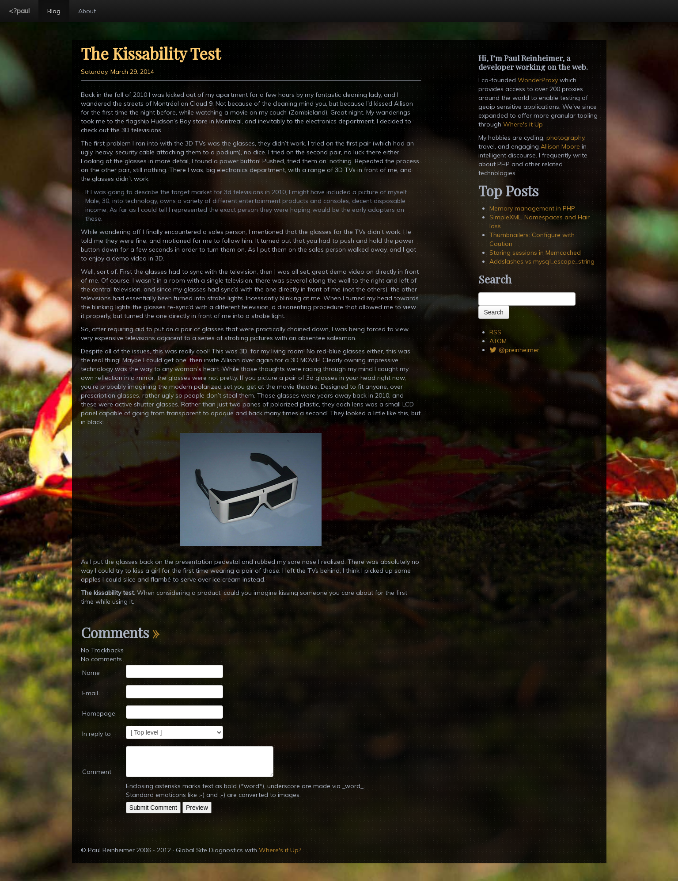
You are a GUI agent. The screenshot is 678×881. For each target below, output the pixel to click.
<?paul (19, 10)
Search (494, 312)
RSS (495, 332)
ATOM (498, 341)
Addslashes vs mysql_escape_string (542, 261)
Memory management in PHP (532, 208)
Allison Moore (560, 146)
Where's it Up (523, 124)
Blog (54, 11)
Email (90, 693)
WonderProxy (538, 80)
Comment (96, 772)
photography (565, 138)
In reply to (96, 734)
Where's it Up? (280, 850)
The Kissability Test (150, 53)
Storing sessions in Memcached (535, 253)
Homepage (98, 713)
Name (91, 673)
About (87, 11)
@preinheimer (514, 350)
